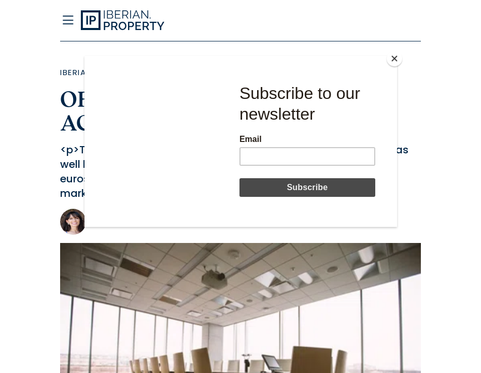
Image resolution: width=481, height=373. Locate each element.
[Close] (394, 58)
